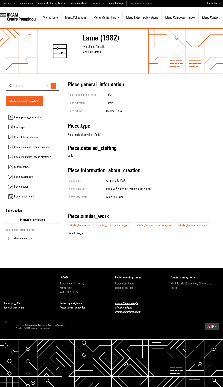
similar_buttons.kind (80, 225)
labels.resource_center (140, 3)
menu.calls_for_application (51, 3)
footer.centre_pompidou (75, 308)
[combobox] (32, 86)
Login (210, 3)
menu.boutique (116, 3)
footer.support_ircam (73, 303)
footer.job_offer (14, 303)
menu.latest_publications (142, 17)
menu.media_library (106, 17)
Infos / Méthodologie (128, 303)
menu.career (26, 3)
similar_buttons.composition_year (154, 225)
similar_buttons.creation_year (114, 225)
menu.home (50, 17)
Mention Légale (125, 308)
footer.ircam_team (16, 308)
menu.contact (210, 17)
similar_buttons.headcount (193, 225)
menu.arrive (98, 3)
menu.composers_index (180, 17)
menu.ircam (9, 3)
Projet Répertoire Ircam (130, 312)
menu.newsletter (78, 3)
